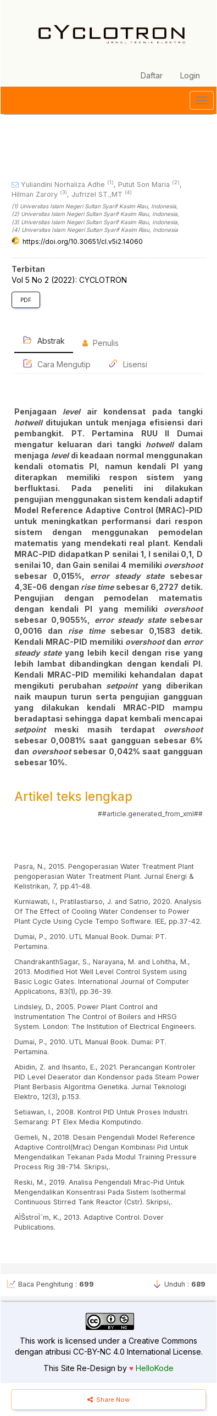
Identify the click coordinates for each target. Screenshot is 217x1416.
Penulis (100, 343)
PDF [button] (25, 300)
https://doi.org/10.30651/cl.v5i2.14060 (83, 241)
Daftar (152, 75)
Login (190, 75)
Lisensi (127, 364)
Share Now (108, 1399)
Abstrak (44, 340)
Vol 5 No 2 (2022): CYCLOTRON (69, 280)
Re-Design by (102, 1368)
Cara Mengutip (57, 364)
